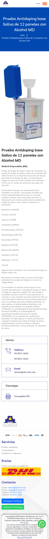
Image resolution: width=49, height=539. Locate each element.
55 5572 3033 (21, 359)
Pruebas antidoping (10, 447)
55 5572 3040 (21, 353)
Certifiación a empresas (11, 453)
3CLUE (25, 523)
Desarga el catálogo (12, 501)
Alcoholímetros (8, 450)
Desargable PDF (22, 396)
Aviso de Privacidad (24, 537)
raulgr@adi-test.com (16, 490)
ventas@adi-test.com (25, 372)
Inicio (22, 35)
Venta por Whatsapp (12, 507)
